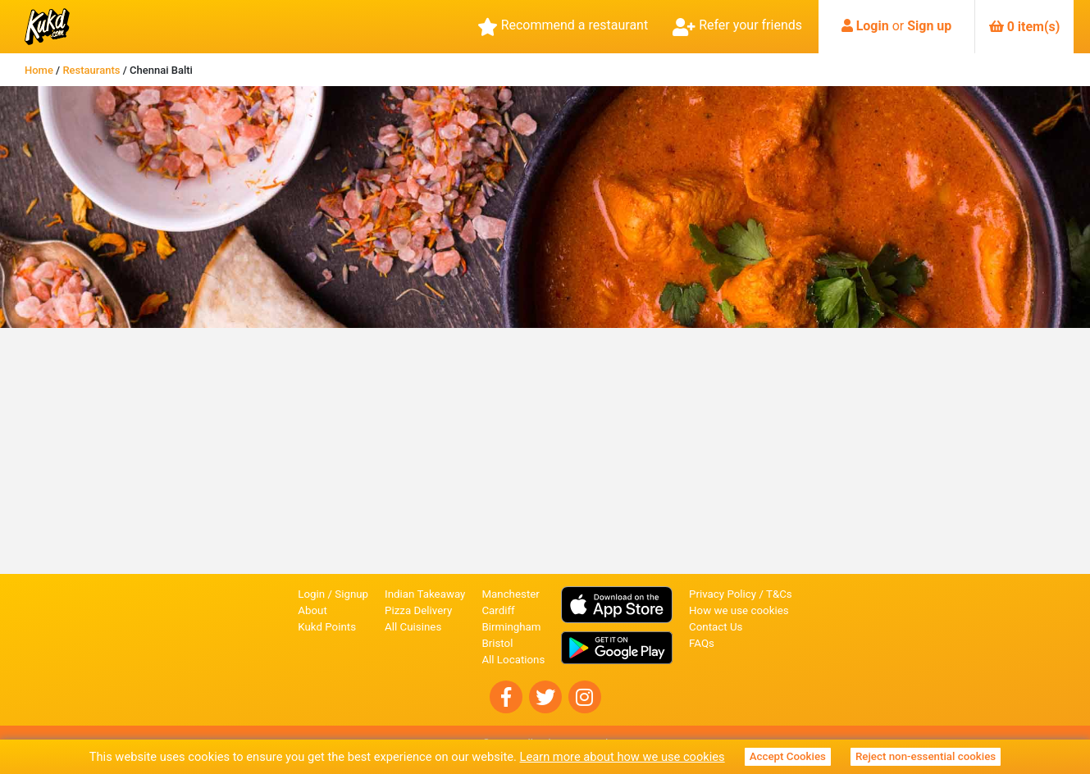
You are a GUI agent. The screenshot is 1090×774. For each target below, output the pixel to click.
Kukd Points (327, 627)
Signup (351, 594)
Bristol (497, 643)
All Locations (513, 659)
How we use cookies (739, 610)
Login (872, 26)
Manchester (510, 594)
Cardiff (497, 610)
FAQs (701, 643)
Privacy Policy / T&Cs (740, 594)
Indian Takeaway (425, 594)
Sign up (929, 26)
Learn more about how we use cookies (622, 756)
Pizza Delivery (418, 610)
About (312, 610)
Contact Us (715, 627)
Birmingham (510, 627)
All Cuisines (413, 627)
